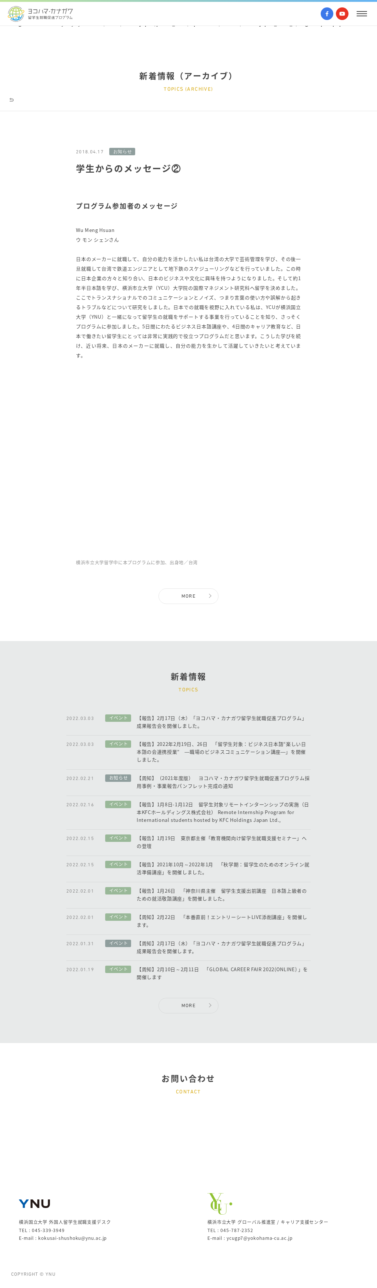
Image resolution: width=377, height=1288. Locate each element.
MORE (188, 596)
